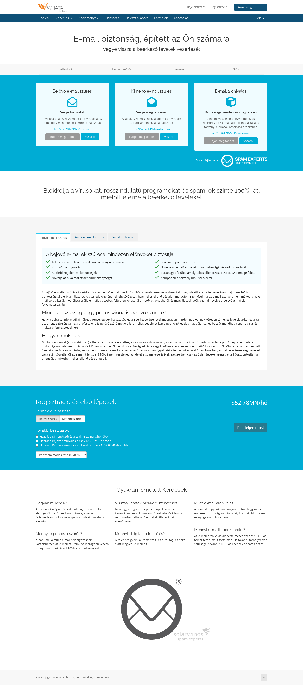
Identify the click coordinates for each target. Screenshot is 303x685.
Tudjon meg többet (63, 137)
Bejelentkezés (196, 7)
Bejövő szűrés (47, 419)
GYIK (236, 69)
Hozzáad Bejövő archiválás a (73, 441)
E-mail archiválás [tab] (123, 237)
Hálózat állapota (137, 18)
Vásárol (90, 137)
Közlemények (88, 18)
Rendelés (64, 18)
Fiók (259, 18)
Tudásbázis (111, 18)
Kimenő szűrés (72, 419)
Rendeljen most (250, 427)
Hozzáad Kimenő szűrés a (72, 436)
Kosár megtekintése (250, 7)
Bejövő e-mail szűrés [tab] (53, 238)
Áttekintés (67, 69)
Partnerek (161, 18)
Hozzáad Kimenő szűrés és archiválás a (82, 445)
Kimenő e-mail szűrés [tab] (89, 237)
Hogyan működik (123, 69)
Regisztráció (219, 7)
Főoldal (44, 18)
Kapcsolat (181, 18)
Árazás (179, 69)
